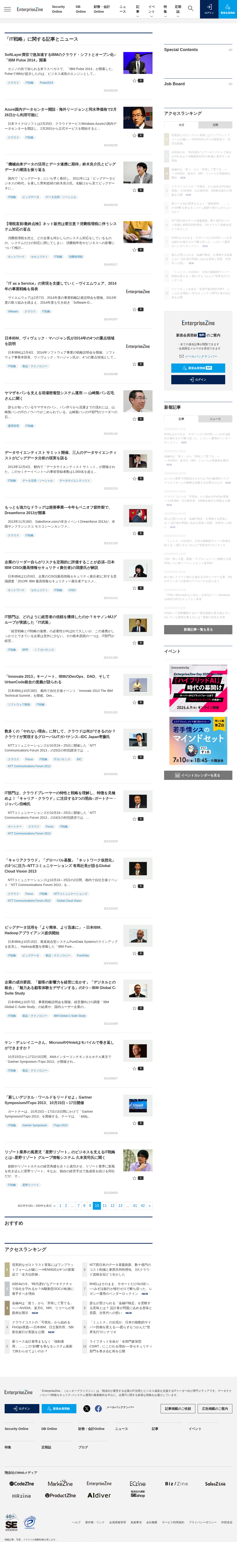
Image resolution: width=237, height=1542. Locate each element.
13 (120, 1206)
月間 (215, 125)
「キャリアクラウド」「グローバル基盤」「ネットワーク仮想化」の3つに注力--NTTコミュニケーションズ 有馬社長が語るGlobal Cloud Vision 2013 (60, 865)
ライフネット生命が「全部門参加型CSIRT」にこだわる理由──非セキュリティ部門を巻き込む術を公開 (121, 1346)
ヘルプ (76, 1522)
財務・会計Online (91, 1429)
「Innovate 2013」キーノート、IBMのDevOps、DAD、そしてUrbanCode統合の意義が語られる (57, 679)
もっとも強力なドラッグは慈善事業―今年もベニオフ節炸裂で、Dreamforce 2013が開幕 (58, 510)
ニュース (215, 419)
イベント (151, 9)
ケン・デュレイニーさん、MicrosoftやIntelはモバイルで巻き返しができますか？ (59, 1045)
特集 (165, 9)
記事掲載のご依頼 (178, 1409)
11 (105, 1206)
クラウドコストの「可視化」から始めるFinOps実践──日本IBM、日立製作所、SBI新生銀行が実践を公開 (43, 1327)
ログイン (197, 379)
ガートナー (15, 826)
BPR (25, 649)
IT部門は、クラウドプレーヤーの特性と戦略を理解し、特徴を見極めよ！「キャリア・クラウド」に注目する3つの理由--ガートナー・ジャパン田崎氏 (61, 798)
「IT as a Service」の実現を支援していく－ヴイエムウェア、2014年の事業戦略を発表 (60, 286)
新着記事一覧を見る (198, 629)
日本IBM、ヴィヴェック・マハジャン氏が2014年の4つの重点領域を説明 (59, 341)
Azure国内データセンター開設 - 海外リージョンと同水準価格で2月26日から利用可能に (61, 112)
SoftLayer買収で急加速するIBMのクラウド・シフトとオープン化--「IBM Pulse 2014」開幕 (60, 57)
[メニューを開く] (7, 9)
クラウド (13, 82)
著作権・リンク (95, 1522)
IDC (79, 759)
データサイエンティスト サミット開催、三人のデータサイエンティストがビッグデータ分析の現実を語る (61, 455)
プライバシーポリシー (203, 1522)
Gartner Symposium (34, 1125)
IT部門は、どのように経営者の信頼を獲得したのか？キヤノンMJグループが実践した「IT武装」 (61, 619)
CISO (72, 590)
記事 (137, 9)
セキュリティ (39, 256)
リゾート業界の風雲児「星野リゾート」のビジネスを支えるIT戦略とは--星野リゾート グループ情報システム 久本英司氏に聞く (60, 1155)
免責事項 (136, 1522)
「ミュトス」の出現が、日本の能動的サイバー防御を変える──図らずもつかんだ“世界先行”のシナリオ (120, 1327)
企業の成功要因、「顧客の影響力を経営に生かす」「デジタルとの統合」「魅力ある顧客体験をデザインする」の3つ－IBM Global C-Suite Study (60, 987)
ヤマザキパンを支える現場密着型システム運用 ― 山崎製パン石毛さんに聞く (59, 395)
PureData (83, 955)
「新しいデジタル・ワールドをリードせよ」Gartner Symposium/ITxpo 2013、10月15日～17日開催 (48, 1100)
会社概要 (151, 1522)
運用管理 (13, 425)
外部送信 (226, 1522)
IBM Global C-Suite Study (70, 1015)
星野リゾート (30, 1185)
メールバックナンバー (198, 356)
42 (143, 1206)
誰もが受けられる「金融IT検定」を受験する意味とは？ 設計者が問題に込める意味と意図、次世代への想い (121, 1308)
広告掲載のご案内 (215, 1409)
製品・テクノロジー (34, 366)
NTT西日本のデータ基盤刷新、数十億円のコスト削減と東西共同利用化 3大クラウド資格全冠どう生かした (120, 1269)
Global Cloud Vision (69, 900)
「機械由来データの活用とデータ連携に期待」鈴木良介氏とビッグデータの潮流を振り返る (60, 167)
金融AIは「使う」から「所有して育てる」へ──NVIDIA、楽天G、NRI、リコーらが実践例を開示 (43, 1308)
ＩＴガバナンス (44, 649)
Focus (29, 759)
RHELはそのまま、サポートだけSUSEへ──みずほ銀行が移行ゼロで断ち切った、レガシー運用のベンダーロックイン (121, 1288)
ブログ (83, 1447)
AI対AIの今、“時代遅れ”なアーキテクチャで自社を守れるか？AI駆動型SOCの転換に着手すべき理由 (43, 1288)
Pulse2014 (46, 82)
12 (112, 1206)
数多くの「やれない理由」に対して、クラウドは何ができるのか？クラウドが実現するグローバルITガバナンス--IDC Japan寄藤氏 (60, 734)
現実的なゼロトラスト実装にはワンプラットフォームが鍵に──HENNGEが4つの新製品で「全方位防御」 (43, 1269)
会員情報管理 (117, 1522)
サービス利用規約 (173, 1522)
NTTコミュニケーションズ (70, 893)
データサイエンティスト (74, 480)
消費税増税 (76, 256)
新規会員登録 (197, 368)
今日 (181, 125)
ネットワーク (16, 256)
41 (135, 1206)
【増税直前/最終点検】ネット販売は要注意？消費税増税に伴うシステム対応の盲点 (61, 226)
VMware (13, 311)
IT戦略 (29, 82)
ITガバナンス (62, 759)
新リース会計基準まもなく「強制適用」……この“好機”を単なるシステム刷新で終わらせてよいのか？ (42, 1346)
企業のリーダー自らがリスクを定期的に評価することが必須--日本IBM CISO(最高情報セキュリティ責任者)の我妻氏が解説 (60, 565)
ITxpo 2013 (60, 1125)
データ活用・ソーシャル (61, 197)
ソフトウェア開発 (19, 704)
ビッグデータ (30, 197)
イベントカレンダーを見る (197, 775)
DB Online (49, 1429)
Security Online (16, 1429)
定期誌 (178, 9)
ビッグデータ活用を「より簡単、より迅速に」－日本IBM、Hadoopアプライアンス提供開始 (54, 930)
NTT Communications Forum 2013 (29, 766)
